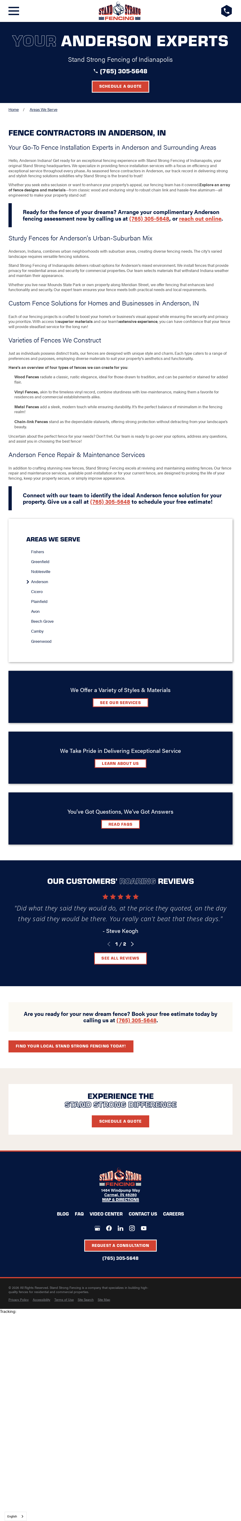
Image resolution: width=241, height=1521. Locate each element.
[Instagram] (132, 1228)
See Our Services (120, 702)
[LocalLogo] (120, 11)
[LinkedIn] (120, 1228)
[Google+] (97, 1228)
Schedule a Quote (120, 86)
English (12, 1516)
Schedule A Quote (120, 1121)
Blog (63, 1214)
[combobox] (16, 1516)
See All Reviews (120, 957)
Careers (173, 1214)
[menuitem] (123, 552)
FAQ (79, 1214)
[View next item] (132, 944)
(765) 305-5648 (123, 71)
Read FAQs (120, 824)
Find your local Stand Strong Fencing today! (71, 1045)
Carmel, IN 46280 (120, 1194)
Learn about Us (120, 763)
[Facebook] (109, 1228)
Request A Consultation (120, 1245)
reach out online (200, 218)
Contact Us (143, 1214)
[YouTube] (144, 1228)
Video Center (106, 1214)
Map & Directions (120, 1199)
